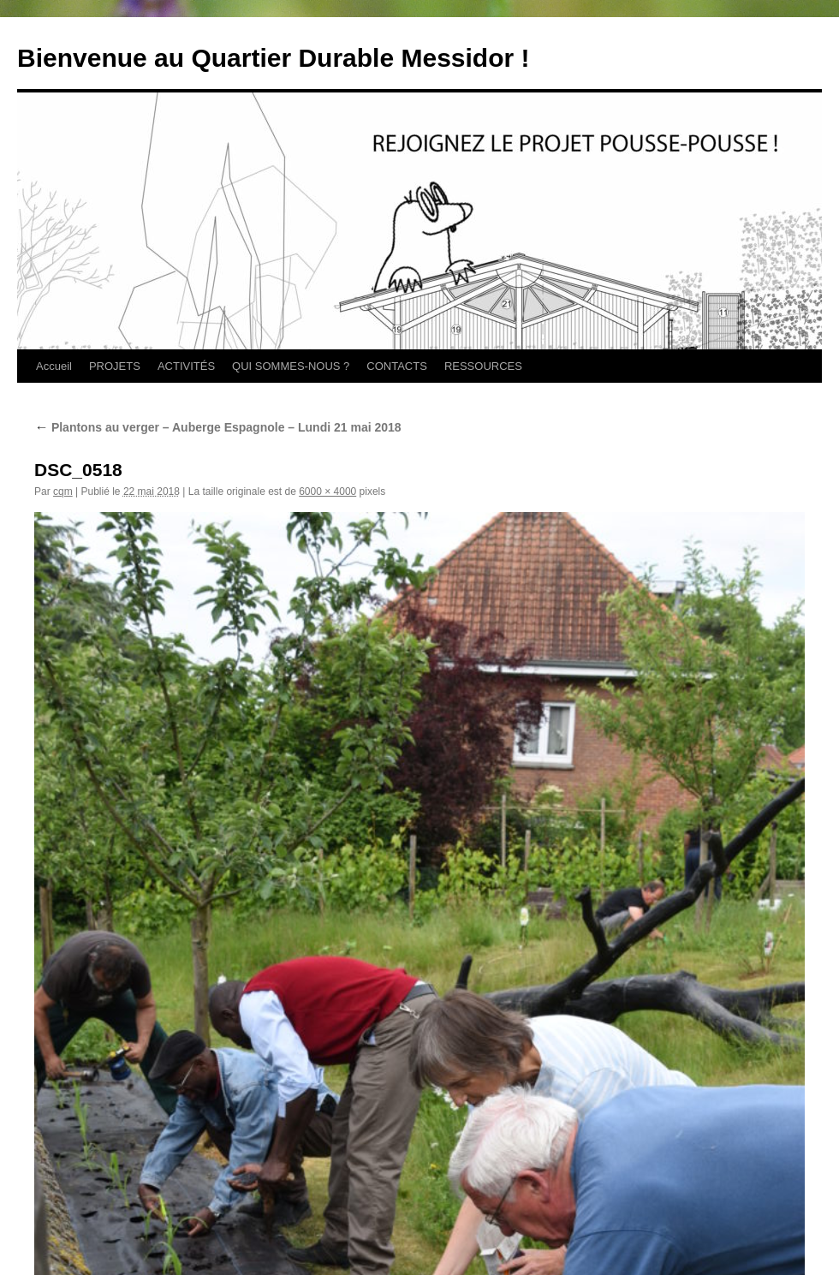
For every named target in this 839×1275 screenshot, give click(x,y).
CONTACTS (396, 366)
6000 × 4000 (327, 491)
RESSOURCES (483, 366)
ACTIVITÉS (186, 366)
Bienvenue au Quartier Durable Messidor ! (273, 58)
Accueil (54, 366)
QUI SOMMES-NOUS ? (290, 366)
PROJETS (114, 366)
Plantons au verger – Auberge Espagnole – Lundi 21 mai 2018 (218, 427)
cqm (63, 491)
